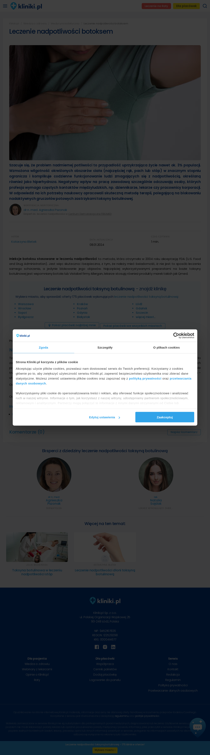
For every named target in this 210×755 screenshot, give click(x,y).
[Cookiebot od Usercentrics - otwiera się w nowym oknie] (176, 336)
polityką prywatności (145, 378)
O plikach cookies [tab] (166, 347)
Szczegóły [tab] (104, 347)
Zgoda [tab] (43, 347)
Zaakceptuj (165, 417)
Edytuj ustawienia (104, 417)
